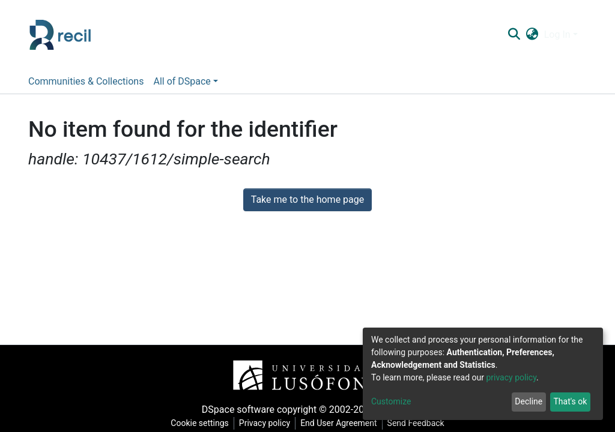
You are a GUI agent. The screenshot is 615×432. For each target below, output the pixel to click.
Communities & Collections (86, 81)
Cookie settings (200, 423)
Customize (391, 401)
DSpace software (238, 409)
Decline (528, 401)
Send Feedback (415, 423)
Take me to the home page (308, 199)
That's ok (570, 401)
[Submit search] (513, 35)
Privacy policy (264, 423)
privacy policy (511, 377)
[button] (531, 35)
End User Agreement (338, 423)
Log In (557, 34)
